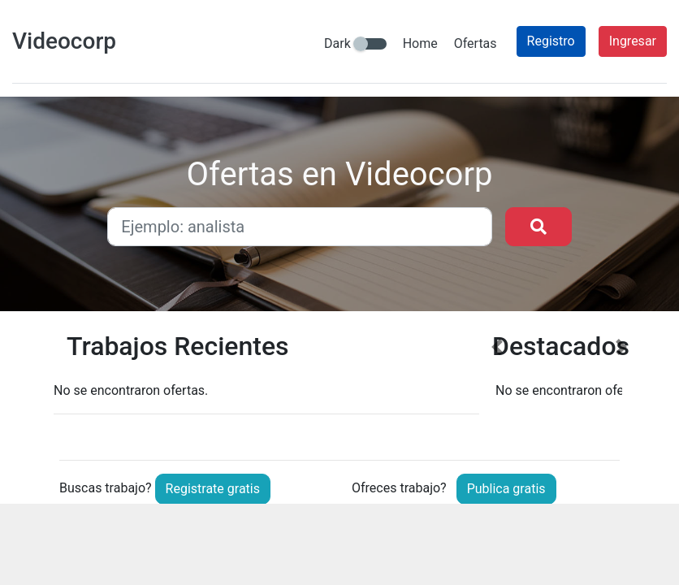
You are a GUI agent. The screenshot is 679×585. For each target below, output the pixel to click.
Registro (551, 41)
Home (420, 43)
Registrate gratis (213, 488)
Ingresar (632, 41)
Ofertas (475, 43)
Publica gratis (506, 488)
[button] (497, 383)
